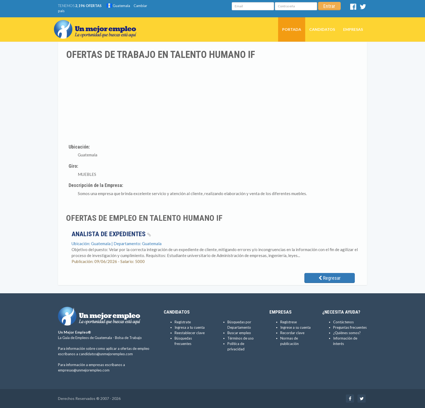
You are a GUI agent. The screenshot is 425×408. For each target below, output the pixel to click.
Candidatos (322, 29)
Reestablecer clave (190, 333)
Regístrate (183, 322)
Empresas (353, 29)
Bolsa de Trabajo (128, 337)
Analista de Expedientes (111, 234)
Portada (291, 29)
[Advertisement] (212, 101)
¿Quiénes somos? (347, 333)
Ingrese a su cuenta (295, 327)
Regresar (329, 278)
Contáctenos (343, 322)
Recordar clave (292, 333)
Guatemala (118, 6)
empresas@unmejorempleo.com (84, 370)
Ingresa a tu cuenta (190, 327)
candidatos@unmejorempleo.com (106, 354)
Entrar (329, 6)
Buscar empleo (239, 333)
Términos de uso (240, 338)
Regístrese (288, 322)
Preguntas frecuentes (350, 327)
